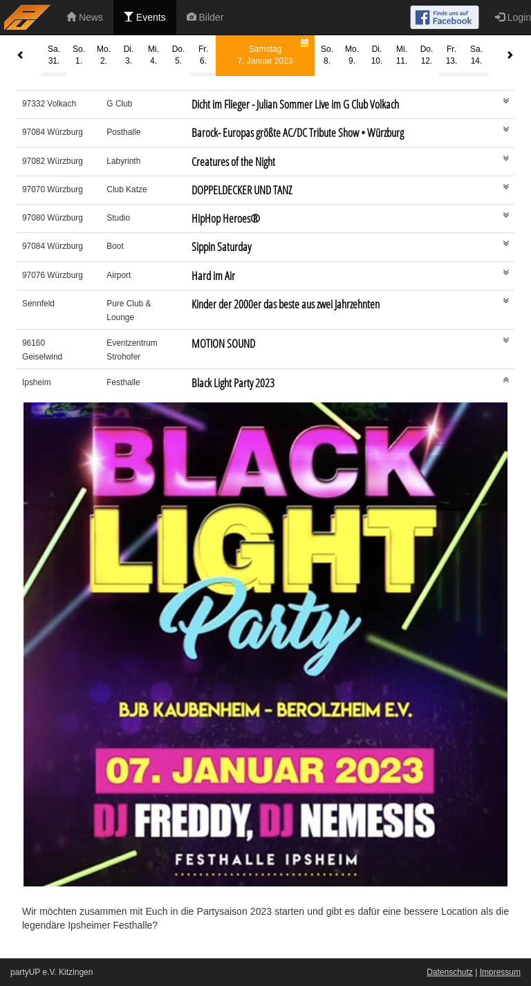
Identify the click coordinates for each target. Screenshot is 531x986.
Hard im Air (213, 275)
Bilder (205, 17)
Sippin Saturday (221, 246)
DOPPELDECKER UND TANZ (242, 190)
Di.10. (377, 55)
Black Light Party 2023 (233, 383)
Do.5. (178, 55)
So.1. (79, 55)
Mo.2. (104, 55)
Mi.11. (402, 55)
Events (145, 17)
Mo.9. (352, 55)
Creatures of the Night (233, 161)
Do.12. (427, 55)
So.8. (327, 55)
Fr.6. (203, 55)
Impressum (500, 972)
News (84, 17)
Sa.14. (476, 55)
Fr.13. (452, 55)
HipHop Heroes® (226, 218)
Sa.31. (54, 55)
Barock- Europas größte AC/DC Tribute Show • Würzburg (298, 132)
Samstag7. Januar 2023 (275, 51)
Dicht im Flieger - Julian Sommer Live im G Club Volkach (295, 104)
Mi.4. (153, 55)
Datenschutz (450, 972)
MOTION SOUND (223, 343)
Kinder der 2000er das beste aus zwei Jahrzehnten (286, 304)
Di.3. (129, 55)
